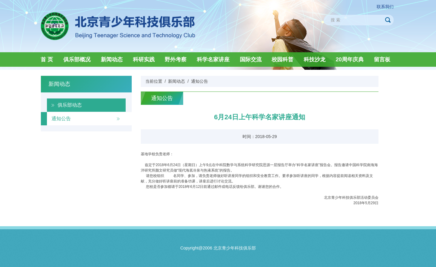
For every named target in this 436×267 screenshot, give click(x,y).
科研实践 (144, 59)
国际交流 (251, 59)
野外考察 (176, 59)
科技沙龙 (314, 59)
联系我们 (385, 6)
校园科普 (282, 59)
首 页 (47, 59)
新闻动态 (112, 59)
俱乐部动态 (70, 105)
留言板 (382, 59)
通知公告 (61, 118)
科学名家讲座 (213, 59)
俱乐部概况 (77, 59)
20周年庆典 (350, 59)
